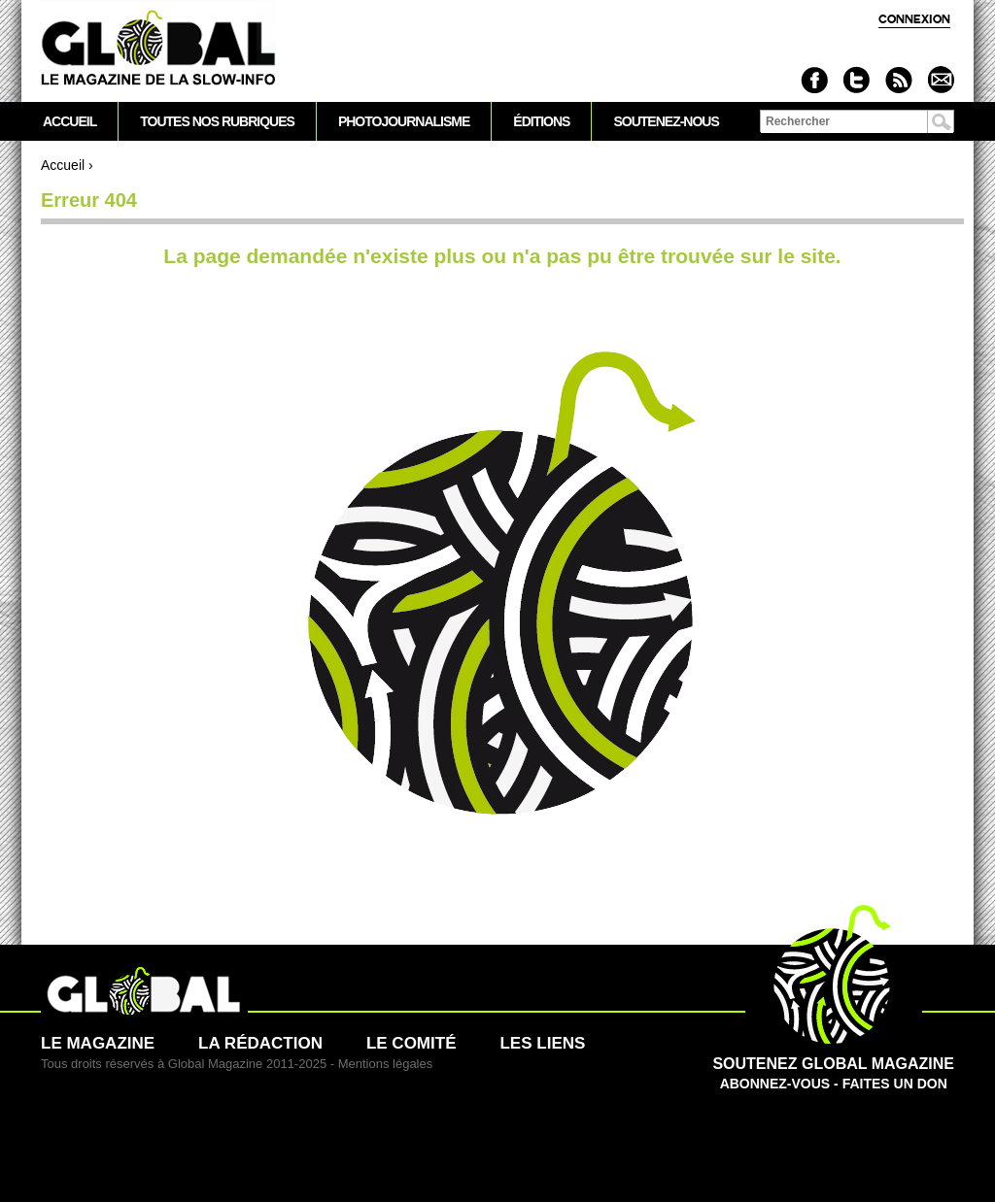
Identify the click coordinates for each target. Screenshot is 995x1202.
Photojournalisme (403, 121)
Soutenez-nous (665, 121)
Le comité (411, 1043)
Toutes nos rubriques (217, 121)
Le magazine (97, 1043)
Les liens (542, 1043)
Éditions (541, 121)
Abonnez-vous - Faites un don (833, 1063)
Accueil (63, 165)
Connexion (914, 19)
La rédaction (260, 1043)
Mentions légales (385, 1063)
